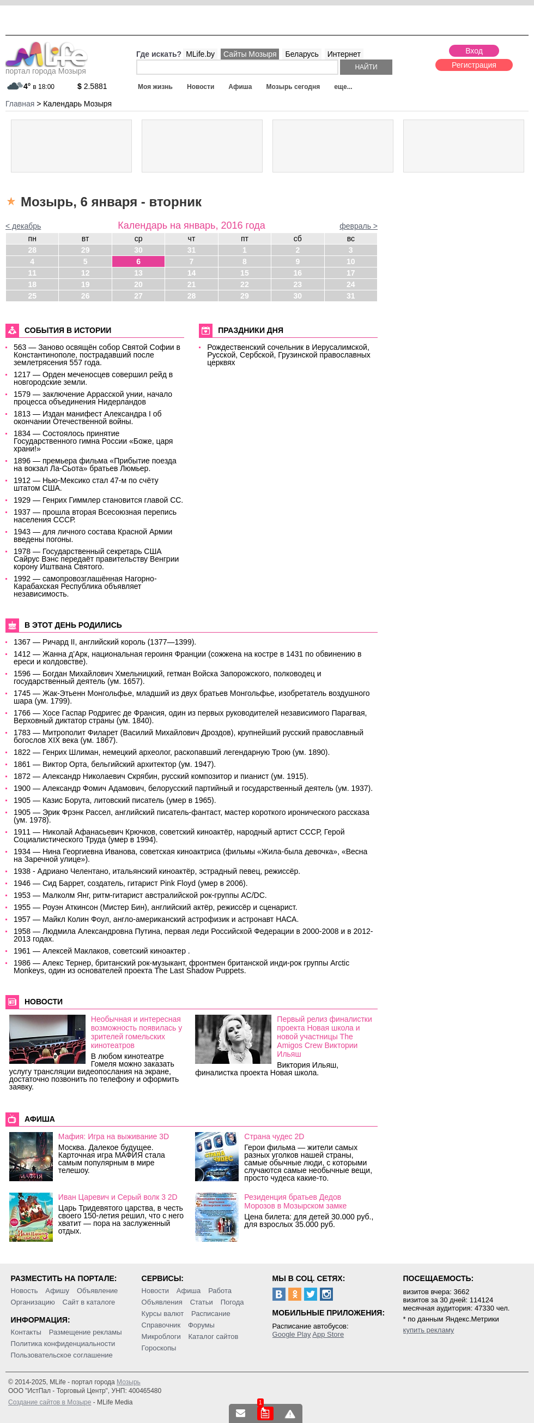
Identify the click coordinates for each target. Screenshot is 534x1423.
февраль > (358, 226)
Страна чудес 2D (274, 1136)
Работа (220, 1291)
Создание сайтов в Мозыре (49, 1402)
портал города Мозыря (46, 67)
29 (85, 250)
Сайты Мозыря (249, 54)
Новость (24, 1291)
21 (191, 284)
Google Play (291, 1334)
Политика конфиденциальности (63, 1343)
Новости (200, 87)
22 (244, 284)
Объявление (97, 1291)
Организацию (33, 1302)
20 (138, 284)
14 (191, 273)
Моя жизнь (155, 87)
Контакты (26, 1332)
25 (32, 295)
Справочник (161, 1325)
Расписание (210, 1313)
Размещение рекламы (85, 1332)
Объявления (162, 1302)
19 (85, 284)
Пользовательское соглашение (62, 1355)
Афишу (57, 1291)
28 (32, 250)
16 (298, 273)
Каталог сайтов (214, 1336)
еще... (343, 87)
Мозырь (129, 1382)
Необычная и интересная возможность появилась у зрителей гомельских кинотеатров (136, 1032)
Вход (474, 50)
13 (138, 273)
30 (138, 250)
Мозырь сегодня (293, 87)
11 (32, 273)
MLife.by (200, 54)
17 (351, 273)
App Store (328, 1334)
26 (85, 295)
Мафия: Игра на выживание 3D (113, 1136)
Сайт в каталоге (89, 1302)
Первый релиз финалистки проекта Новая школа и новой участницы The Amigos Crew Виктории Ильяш (324, 1036)
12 (85, 273)
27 (138, 295)
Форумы (201, 1325)
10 (351, 261)
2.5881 (92, 86)
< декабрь (23, 226)
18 (32, 284)
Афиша (240, 87)
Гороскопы (159, 1348)
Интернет (344, 54)
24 (351, 284)
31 (191, 250)
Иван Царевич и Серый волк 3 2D (118, 1197)
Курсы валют (163, 1313)
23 (298, 284)
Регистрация (474, 65)
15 (244, 273)
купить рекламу (428, 1330)
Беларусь (301, 54)
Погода (232, 1302)
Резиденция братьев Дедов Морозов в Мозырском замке (295, 1201)
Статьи (201, 1302)
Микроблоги (161, 1336)
